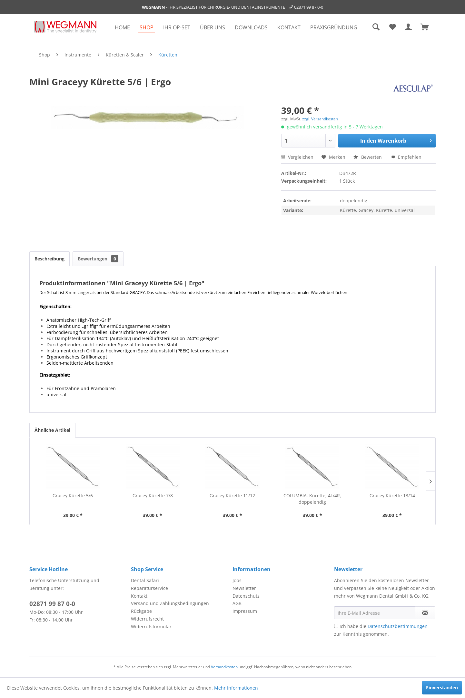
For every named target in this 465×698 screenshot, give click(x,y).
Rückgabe (141, 611)
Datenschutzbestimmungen (398, 626)
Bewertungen (98, 258)
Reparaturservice (149, 588)
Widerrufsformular (151, 626)
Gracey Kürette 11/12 (232, 495)
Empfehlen (406, 157)
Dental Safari (145, 580)
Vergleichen (297, 157)
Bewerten (368, 157)
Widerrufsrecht (147, 619)
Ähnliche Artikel (52, 430)
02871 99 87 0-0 (308, 7)
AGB (237, 603)
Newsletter (244, 588)
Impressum (245, 611)
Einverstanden (442, 687)
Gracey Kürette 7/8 (153, 495)
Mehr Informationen (236, 688)
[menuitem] (122, 27)
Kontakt (139, 596)
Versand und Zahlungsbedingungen (170, 603)
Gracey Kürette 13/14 (392, 495)
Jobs (237, 580)
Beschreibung (49, 259)
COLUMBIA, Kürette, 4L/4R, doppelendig (312, 498)
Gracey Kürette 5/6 (73, 495)
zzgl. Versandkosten (320, 119)
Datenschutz (246, 596)
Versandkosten (224, 667)
